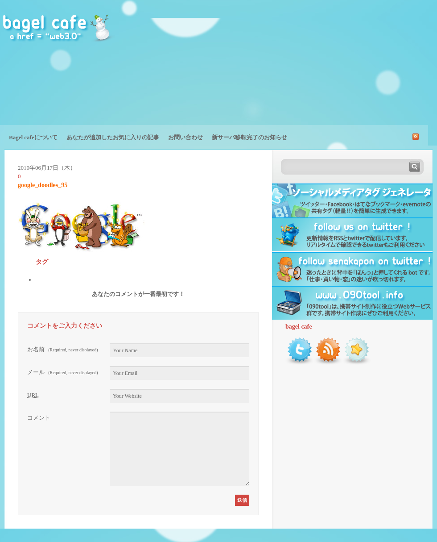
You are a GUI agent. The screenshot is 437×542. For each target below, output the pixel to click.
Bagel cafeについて (33, 137)
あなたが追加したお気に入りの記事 (112, 137)
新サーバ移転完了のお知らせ (249, 137)
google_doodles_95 (42, 185)
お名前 (62, 349)
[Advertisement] (363, 69)
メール (62, 372)
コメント (38, 417)
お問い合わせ (185, 137)
